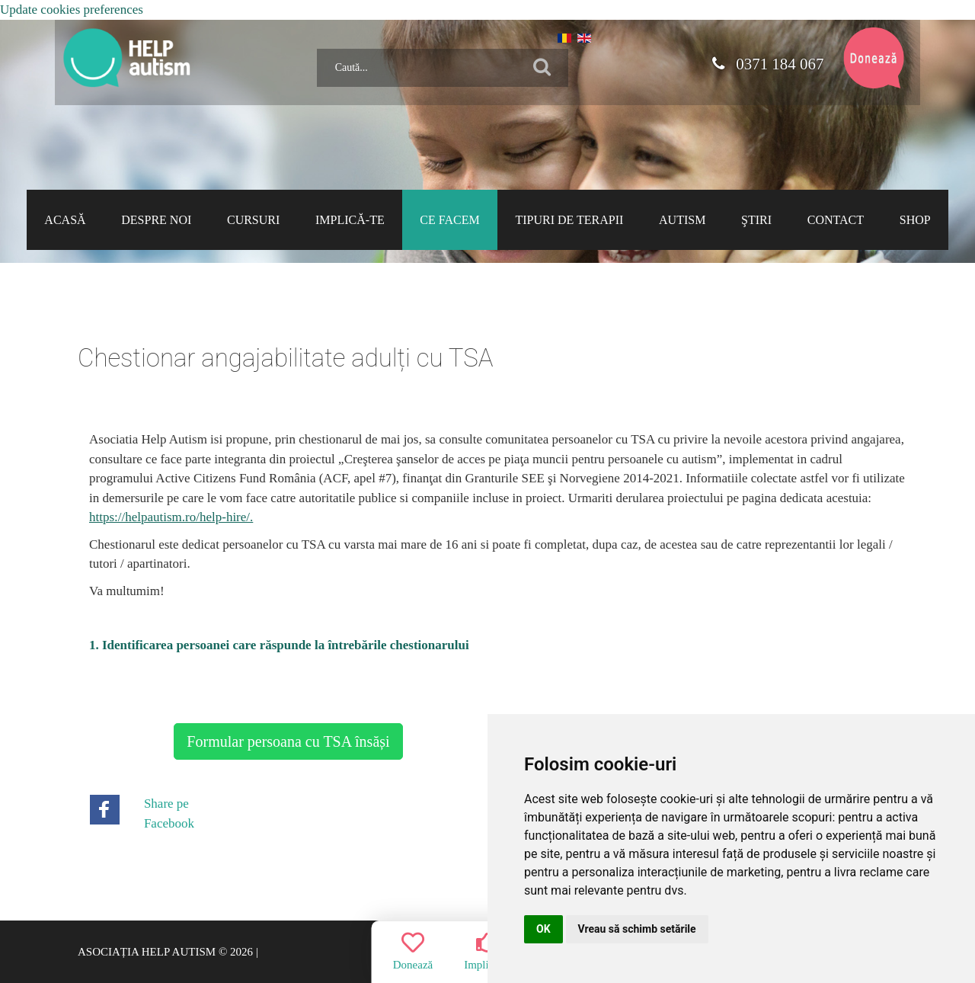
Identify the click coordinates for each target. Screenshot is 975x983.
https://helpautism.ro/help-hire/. (171, 517)
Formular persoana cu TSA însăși (288, 741)
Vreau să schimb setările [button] (637, 929)
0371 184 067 (767, 64)
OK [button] (543, 929)
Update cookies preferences (71, 9)
